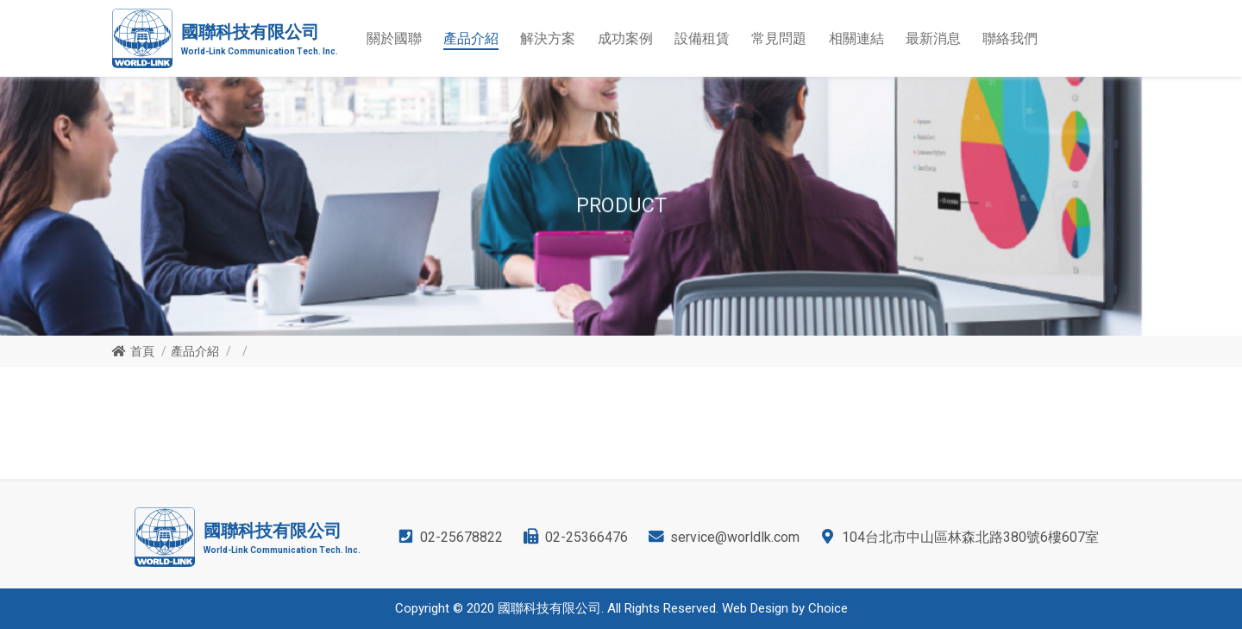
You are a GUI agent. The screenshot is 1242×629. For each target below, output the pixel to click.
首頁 (142, 351)
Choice (828, 608)
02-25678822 (461, 537)
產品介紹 (195, 351)
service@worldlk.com (735, 537)
